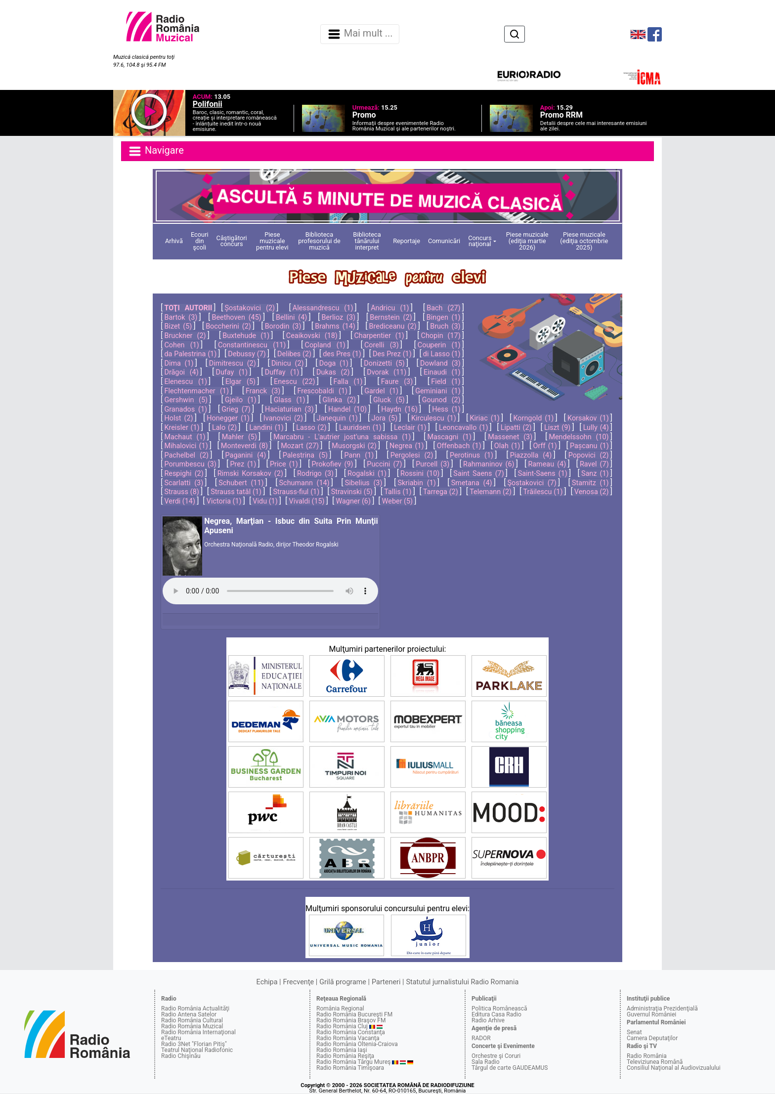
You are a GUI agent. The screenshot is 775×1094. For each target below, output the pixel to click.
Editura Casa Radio (496, 1014)
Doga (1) (333, 363)
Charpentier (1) (379, 336)
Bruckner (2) (185, 336)
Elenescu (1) (185, 382)
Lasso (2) (311, 427)
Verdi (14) (179, 501)
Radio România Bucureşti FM (354, 1014)
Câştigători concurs (231, 241)
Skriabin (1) (416, 483)
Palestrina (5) (305, 455)
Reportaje (406, 241)
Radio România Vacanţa (348, 1038)
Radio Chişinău (181, 1055)
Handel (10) (347, 409)
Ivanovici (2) (283, 418)
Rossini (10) (419, 473)
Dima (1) (178, 363)
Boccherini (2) (228, 326)
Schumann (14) (304, 483)
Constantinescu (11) (252, 345)
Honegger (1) (228, 418)
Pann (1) (359, 455)
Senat (634, 1032)
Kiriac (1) (484, 418)
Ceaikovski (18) (312, 336)
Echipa (267, 982)
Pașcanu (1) (589, 446)
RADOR (481, 1038)
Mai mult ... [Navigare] (360, 34)
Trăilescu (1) (542, 492)
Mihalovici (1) (186, 446)
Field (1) (445, 382)
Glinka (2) (339, 400)
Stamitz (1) (590, 483)
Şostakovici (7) (532, 483)
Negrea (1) (406, 446)
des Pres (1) (342, 354)
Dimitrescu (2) (232, 363)
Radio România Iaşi (341, 1050)
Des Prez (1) (392, 354)
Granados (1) (185, 409)
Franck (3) (263, 391)
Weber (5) (397, 501)
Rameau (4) (547, 464)
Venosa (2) (591, 492)
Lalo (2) (224, 427)
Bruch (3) (445, 326)
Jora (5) (385, 418)
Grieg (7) (236, 409)
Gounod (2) (441, 400)
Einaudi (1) (442, 372)
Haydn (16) (399, 409)
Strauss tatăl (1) (236, 492)
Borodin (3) (283, 326)
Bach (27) (443, 308)
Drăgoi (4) (181, 372)
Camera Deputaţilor (652, 1038)
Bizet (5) (178, 326)
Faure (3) (397, 382)
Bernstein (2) (391, 317)
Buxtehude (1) (245, 336)
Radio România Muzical (192, 1026)
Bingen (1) (444, 317)
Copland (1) (325, 345)
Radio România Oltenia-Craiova (357, 1044)
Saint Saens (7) (478, 473)
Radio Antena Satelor (188, 1014)
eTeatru (171, 1038)
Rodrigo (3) (315, 473)
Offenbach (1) (459, 446)
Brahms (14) (335, 326)
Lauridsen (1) (360, 427)
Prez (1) (243, 464)
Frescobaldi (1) (322, 391)
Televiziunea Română (655, 1061)
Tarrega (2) (440, 492)
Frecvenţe (298, 982)
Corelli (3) (381, 345)
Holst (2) (178, 418)
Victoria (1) (224, 501)
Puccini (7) (384, 464)
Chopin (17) (441, 336)
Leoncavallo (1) (463, 427)
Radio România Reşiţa (345, 1055)
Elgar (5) (240, 382)
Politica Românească (499, 1008)
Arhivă (174, 241)
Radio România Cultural (192, 1020)
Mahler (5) (239, 437)
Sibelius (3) (364, 483)
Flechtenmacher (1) (196, 391)
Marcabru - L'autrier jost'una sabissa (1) (342, 437)
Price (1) (284, 464)
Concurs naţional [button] (479, 241)
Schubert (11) (240, 483)
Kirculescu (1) (433, 418)
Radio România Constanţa (350, 1032)
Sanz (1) (595, 473)
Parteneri (386, 982)
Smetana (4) (471, 483)
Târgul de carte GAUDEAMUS (510, 1067)
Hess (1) (446, 409)
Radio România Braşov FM (351, 1020)
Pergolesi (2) (411, 455)
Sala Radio (486, 1061)
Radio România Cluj (342, 1026)
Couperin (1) (439, 345)
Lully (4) (596, 427)
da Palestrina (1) (190, 354)
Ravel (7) (594, 464)
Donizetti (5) (384, 363)
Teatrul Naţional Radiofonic (197, 1050)
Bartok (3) (180, 317)
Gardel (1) (381, 391)
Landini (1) (266, 427)
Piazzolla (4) (531, 455)
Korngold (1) (533, 418)
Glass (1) (289, 400)
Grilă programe (342, 982)
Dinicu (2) (287, 363)
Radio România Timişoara (350, 1067)
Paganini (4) (245, 455)
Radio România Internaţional (198, 1032)
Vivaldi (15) (306, 501)
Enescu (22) (294, 382)
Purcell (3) (432, 464)
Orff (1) (545, 446)
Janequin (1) (337, 418)
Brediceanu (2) (393, 326)
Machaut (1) (184, 437)
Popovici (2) (588, 455)
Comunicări (444, 241)
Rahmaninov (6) (489, 464)
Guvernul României (651, 1014)
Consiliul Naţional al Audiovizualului (674, 1067)
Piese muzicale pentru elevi (272, 241)
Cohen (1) (181, 345)
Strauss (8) (181, 492)
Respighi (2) (183, 473)
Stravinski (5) (352, 492)
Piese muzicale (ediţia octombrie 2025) (584, 241)
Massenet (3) (510, 437)
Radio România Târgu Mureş (353, 1061)
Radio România (647, 1055)
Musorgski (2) (354, 446)
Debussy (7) (247, 354)
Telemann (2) (491, 492)
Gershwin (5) (186, 400)
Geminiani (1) (438, 391)
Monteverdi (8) (244, 446)
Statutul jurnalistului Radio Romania (462, 982)
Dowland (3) (440, 363)
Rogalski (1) (367, 473)
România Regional (340, 1008)
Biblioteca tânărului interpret (367, 241)
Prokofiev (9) (332, 464)
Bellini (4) (291, 317)
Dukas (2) (333, 372)
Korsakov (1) (588, 418)
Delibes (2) (294, 354)
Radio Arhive (488, 1020)
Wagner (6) (353, 501)
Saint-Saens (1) (542, 473)
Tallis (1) (397, 492)
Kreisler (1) (181, 427)
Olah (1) (507, 446)
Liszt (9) (557, 427)
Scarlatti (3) (183, 483)
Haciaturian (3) (289, 409)
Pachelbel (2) (186, 455)
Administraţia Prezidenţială (662, 1008)
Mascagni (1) (449, 437)
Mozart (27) (300, 446)
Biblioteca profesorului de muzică (319, 241)
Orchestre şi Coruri (496, 1055)
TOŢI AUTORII (188, 308)
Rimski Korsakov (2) (250, 473)
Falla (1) (348, 382)
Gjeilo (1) (241, 400)
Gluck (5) (389, 400)
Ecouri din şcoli (200, 241)
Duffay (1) (282, 372)
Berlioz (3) (338, 317)
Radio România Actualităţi (195, 1008)
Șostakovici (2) (249, 308)
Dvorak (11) (386, 372)
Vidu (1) (265, 501)
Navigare (156, 151)
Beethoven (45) (236, 317)
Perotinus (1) (471, 455)
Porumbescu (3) (190, 464)
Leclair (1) (410, 427)
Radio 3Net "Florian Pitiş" (194, 1044)
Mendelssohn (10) (578, 437)
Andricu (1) (390, 308)
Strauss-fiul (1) (296, 492)
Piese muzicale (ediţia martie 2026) (527, 241)
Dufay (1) (231, 372)
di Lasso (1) (442, 354)
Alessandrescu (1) (323, 308)
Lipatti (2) (516, 427)
